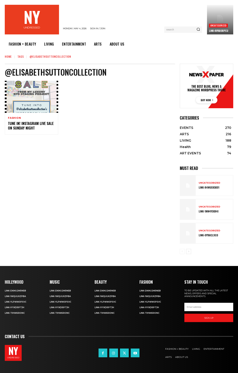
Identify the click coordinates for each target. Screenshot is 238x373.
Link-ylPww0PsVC (15, 302)
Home (8, 56)
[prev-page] (182, 251)
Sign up (209, 318)
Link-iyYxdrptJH (14, 307)
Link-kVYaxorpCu (218, 31)
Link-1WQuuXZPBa (15, 296)
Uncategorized (218, 25)
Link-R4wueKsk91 (209, 187)
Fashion (14, 118)
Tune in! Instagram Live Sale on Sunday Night (31, 126)
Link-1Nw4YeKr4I (209, 211)
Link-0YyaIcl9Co (208, 235)
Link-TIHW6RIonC (15, 313)
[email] (208, 307)
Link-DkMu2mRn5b (15, 290)
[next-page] (188, 251)
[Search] (198, 29)
